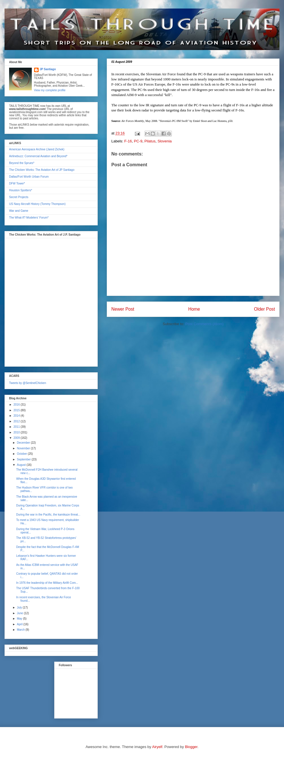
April (20, 624)
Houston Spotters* (20, 190)
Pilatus (149, 141)
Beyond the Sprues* (21, 163)
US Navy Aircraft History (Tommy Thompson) (37, 203)
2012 (16, 421)
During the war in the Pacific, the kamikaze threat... (48, 514)
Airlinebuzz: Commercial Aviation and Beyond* (38, 156)
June (20, 613)
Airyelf (157, 747)
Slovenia (165, 141)
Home (194, 309)
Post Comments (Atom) (204, 324)
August (21, 464)
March (21, 629)
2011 (16, 426)
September (24, 459)
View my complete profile (50, 90)
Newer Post (122, 309)
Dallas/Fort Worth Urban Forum (29, 176)
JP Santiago (48, 69)
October (22, 453)
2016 (16, 404)
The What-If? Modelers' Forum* (29, 217)
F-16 (128, 141)
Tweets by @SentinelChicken (27, 383)
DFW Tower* (17, 183)
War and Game (18, 210)
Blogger (191, 747)
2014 (16, 415)
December (24, 442)
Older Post (264, 309)
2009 (16, 437)
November (24, 448)
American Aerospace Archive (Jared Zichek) (36, 149)
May (20, 618)
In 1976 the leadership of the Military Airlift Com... (47, 582)
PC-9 (138, 141)
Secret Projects (18, 197)
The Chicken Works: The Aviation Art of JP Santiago (41, 169)
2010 (16, 432)
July (20, 607)
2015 (16, 410)
